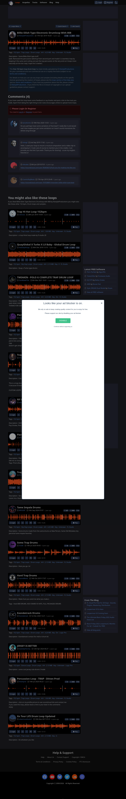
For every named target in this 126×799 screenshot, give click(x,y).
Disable (63, 321)
